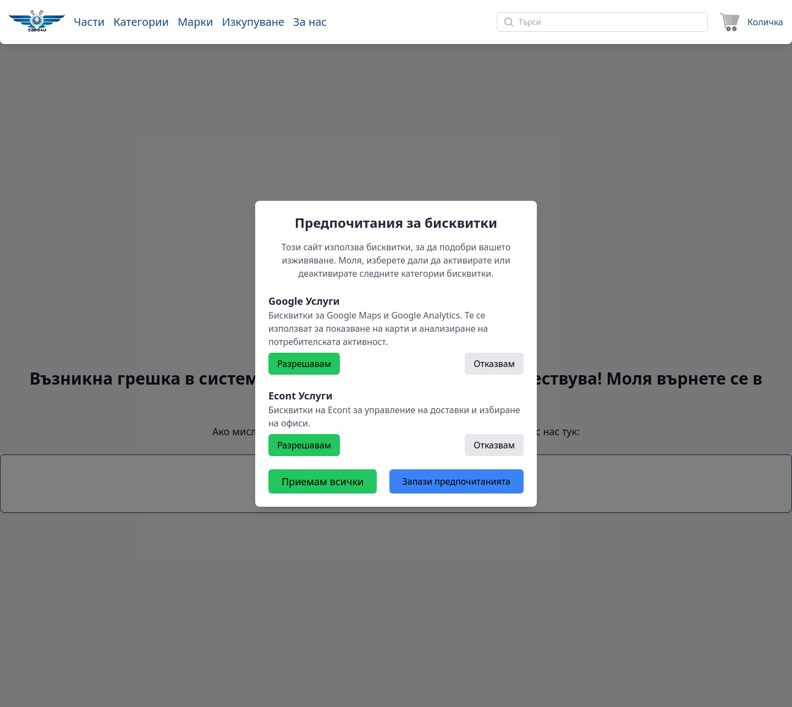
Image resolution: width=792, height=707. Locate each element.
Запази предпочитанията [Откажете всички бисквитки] (456, 481)
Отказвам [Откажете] (494, 364)
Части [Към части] (89, 21)
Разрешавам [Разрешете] (304, 364)
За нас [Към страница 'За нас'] (310, 21)
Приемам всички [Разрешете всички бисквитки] (323, 481)
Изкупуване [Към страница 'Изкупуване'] (253, 21)
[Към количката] (750, 22)
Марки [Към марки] (195, 21)
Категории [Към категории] (141, 21)
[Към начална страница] (37, 20)
